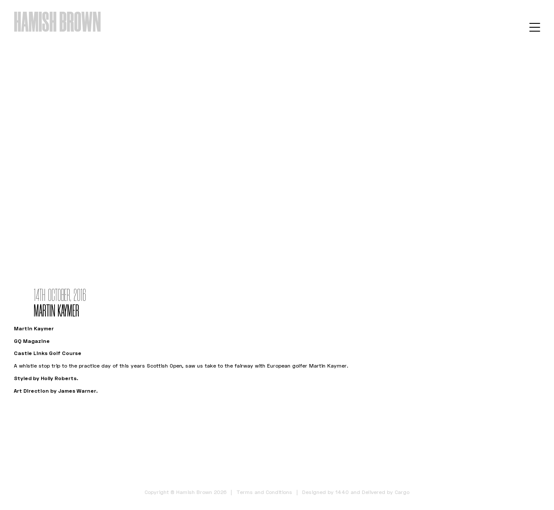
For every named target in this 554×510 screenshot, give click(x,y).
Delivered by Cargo (385, 492)
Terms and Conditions (264, 492)
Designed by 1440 (325, 492)
